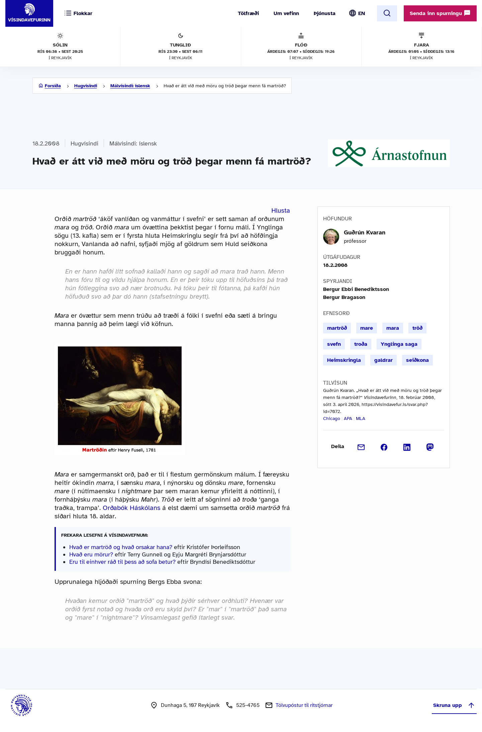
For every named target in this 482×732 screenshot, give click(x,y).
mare (366, 328)
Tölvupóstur (304, 705)
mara (392, 328)
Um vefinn (286, 13)
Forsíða (53, 86)
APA (348, 418)
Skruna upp (454, 705)
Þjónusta (324, 13)
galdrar (383, 360)
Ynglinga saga (399, 344)
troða (360, 344)
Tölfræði (248, 13)
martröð (337, 328)
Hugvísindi (85, 86)
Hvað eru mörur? (91, 554)
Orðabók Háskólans (131, 508)
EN (361, 13)
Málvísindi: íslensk (130, 86)
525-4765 (248, 705)
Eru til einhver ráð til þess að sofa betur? (122, 561)
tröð (417, 328)
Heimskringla (344, 360)
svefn (334, 344)
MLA (360, 418)
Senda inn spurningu (440, 13)
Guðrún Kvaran (364, 232)
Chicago (331, 418)
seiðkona (417, 360)
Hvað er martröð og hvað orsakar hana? (120, 547)
